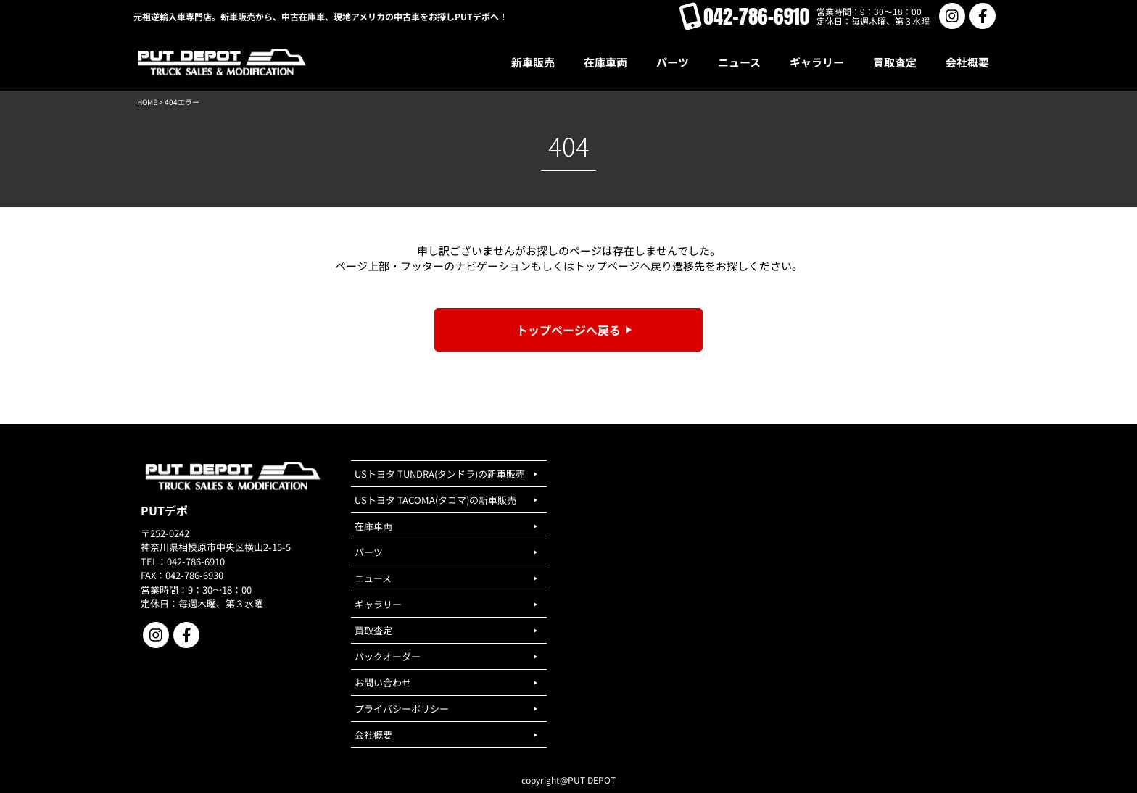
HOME (147, 101)
